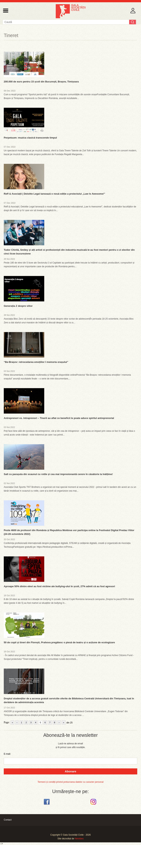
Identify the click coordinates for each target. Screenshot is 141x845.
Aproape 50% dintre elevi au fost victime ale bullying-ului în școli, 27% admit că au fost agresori (59, 586)
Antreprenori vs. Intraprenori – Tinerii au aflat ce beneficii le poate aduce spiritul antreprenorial (59, 418)
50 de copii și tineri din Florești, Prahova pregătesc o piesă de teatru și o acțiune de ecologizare (59, 642)
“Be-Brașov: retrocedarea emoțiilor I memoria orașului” (36, 362)
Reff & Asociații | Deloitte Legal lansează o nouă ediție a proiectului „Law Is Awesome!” (54, 193)
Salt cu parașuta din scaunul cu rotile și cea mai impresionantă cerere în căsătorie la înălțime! (58, 474)
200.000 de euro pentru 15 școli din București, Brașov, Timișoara (41, 81)
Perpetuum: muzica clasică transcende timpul (30, 137)
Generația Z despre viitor (18, 306)
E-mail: (7, 754)
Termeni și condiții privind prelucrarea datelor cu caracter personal (70, 782)
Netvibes (79, 838)
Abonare (70, 771)
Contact (7, 819)
